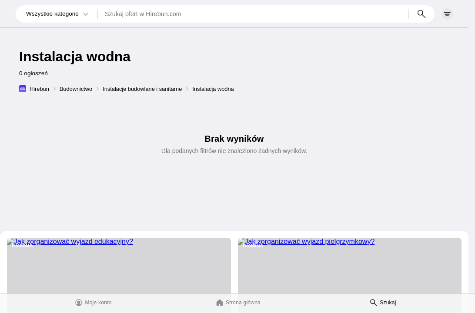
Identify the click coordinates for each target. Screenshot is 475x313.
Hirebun (39, 89)
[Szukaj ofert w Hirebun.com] (253, 14)
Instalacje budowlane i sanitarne (142, 89)
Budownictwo (76, 89)
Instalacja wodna (213, 89)
